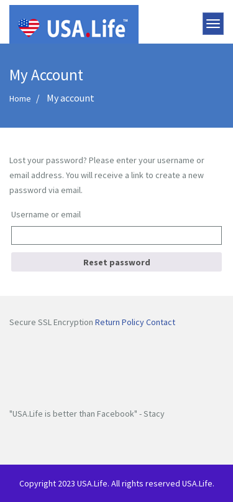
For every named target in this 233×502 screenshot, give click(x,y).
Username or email (46, 214)
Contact (160, 322)
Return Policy (119, 322)
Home (20, 98)
